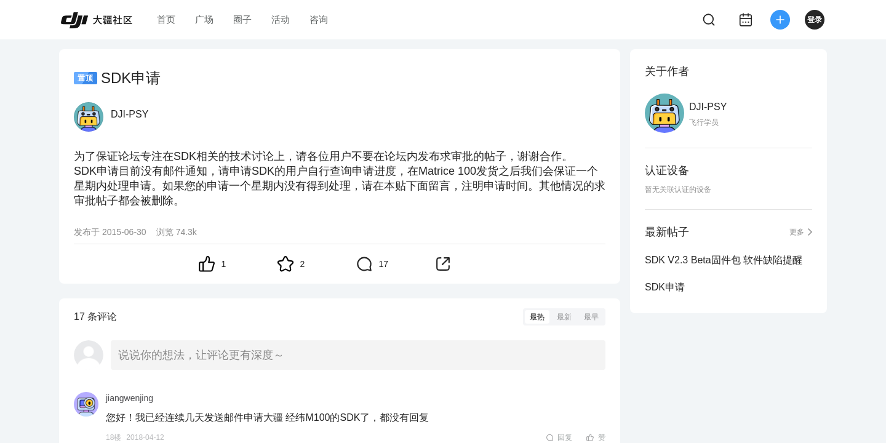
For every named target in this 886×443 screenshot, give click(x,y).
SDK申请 (665, 287)
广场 (204, 19)
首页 (166, 19)
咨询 (318, 19)
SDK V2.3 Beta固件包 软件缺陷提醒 (723, 260)
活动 (280, 19)
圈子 (242, 19)
